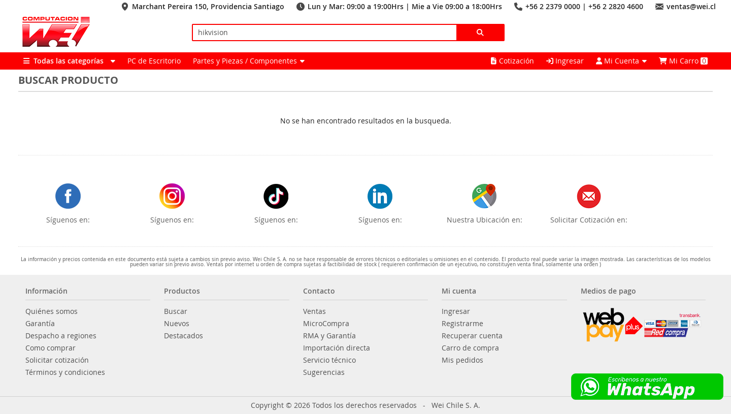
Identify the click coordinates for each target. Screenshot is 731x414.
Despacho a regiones (60, 335)
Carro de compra (470, 348)
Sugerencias (324, 372)
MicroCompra (326, 323)
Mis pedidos (462, 360)
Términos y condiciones (65, 372)
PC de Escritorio (154, 61)
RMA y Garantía (329, 335)
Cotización (512, 61)
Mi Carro (683, 61)
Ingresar (565, 61)
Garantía (40, 323)
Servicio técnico (329, 360)
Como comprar (50, 348)
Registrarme (462, 323)
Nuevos (176, 323)
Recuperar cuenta (472, 335)
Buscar (175, 311)
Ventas (314, 311)
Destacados (183, 335)
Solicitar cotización (57, 360)
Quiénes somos (51, 311)
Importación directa (336, 348)
